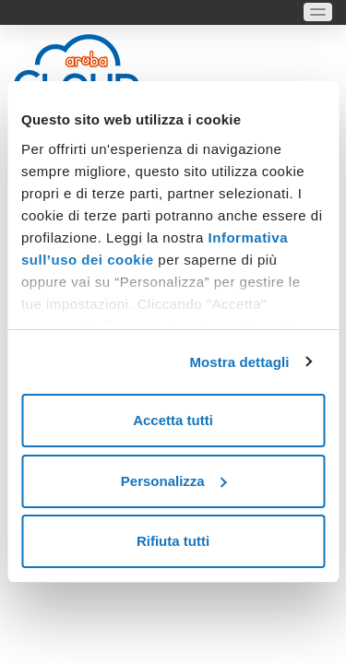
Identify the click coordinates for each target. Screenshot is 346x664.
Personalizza (174, 481)
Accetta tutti (173, 420)
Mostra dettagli (239, 362)
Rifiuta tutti (173, 541)
